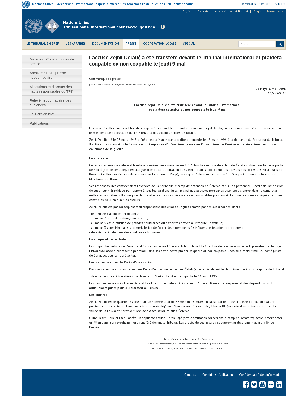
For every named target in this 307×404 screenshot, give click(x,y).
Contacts (190, 375)
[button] (162, 27)
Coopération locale (160, 43)
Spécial (189, 43)
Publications (39, 123)
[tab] (52, 61)
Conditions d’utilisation (217, 375)
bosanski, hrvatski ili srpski (231, 11)
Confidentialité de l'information (260, 375)
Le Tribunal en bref (42, 43)
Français (203, 11)
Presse (131, 43)
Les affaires (76, 43)
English (187, 11)
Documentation (105, 43)
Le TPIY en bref (41, 114)
